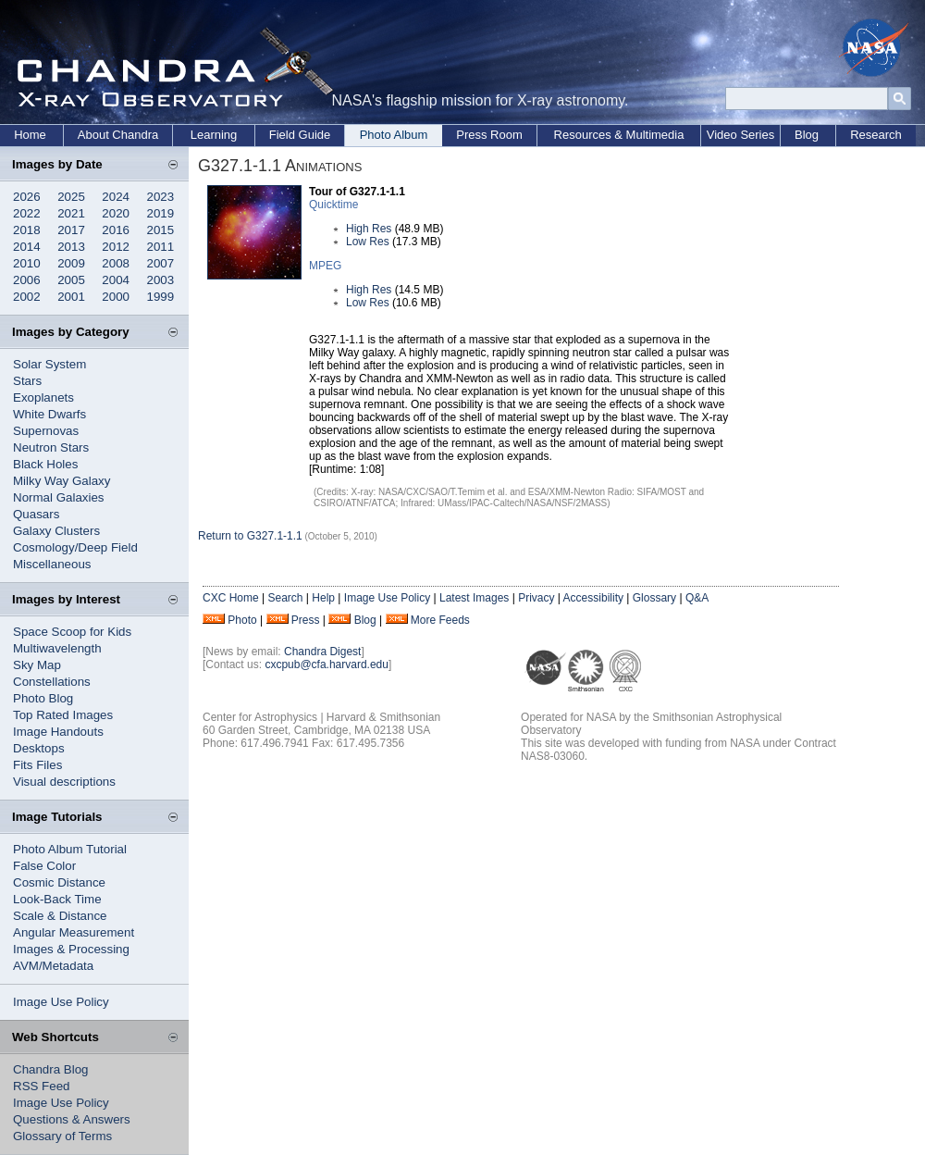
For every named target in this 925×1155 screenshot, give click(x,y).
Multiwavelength (57, 648)
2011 (161, 247)
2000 (116, 297)
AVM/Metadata (53, 966)
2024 (116, 197)
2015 (161, 230)
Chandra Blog (51, 1069)
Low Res (367, 241)
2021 (71, 213)
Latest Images (474, 597)
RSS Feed (41, 1086)
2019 (161, 213)
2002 (27, 297)
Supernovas (46, 431)
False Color (44, 866)
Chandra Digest (322, 651)
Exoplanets (43, 397)
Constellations (52, 682)
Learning (214, 135)
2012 (116, 247)
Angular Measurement (73, 932)
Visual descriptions (64, 782)
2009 (71, 263)
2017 (71, 230)
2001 (71, 297)
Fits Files (37, 765)
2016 (116, 230)
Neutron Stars (51, 447)
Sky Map (37, 665)
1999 (161, 297)
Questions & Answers (71, 1119)
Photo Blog (43, 698)
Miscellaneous (52, 564)
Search (284, 597)
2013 (71, 247)
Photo (242, 620)
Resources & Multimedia (619, 135)
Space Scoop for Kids (72, 632)
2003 (161, 280)
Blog (807, 135)
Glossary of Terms (62, 1136)
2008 (116, 263)
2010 (27, 263)
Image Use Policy (61, 1002)
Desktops (39, 748)
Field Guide (299, 135)
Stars (27, 381)
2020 (116, 213)
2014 (27, 247)
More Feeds (440, 620)
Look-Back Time (57, 899)
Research (876, 135)
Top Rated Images (63, 715)
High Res (368, 228)
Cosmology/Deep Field (75, 547)
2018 (27, 230)
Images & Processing (71, 949)
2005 (71, 280)
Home (30, 135)
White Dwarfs (49, 414)
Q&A (697, 597)
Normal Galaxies (59, 497)
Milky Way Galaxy (61, 481)
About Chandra (118, 135)
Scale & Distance (60, 916)
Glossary (654, 597)
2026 (27, 197)
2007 (161, 263)
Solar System (49, 364)
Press (305, 620)
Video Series (740, 135)
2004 (116, 280)
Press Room (489, 135)
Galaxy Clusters (56, 531)
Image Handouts (58, 732)
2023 (161, 197)
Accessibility (593, 597)
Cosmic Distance (59, 882)
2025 (71, 197)
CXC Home (231, 597)
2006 (27, 280)
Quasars (36, 514)
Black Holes (45, 464)
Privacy (536, 597)
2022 (27, 213)
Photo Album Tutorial (70, 849)
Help (323, 597)
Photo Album (394, 135)
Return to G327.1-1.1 (250, 535)
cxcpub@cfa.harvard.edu (326, 664)
